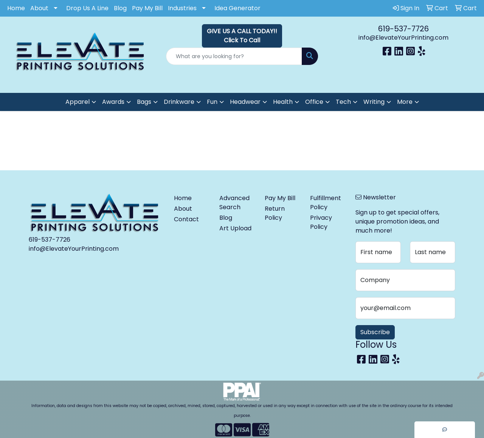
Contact (186, 219)
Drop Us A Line (87, 8)
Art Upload (235, 228)
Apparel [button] (77, 101)
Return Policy (275, 213)
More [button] (405, 101)
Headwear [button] (245, 101)
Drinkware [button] (179, 101)
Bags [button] (144, 101)
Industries (182, 8)
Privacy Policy (321, 222)
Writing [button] (374, 101)
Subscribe (375, 332)
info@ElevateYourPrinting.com (403, 37)
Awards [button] (113, 101)
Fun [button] (212, 101)
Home (16, 8)
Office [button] (314, 101)
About (39, 8)
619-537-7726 (403, 28)
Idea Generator (237, 8)
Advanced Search (234, 202)
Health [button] (283, 101)
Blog (120, 8)
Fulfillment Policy (325, 202)
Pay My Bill (147, 8)
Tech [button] (343, 101)
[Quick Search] (234, 56)
